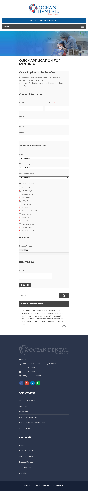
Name (21, 270)
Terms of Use (25, 428)
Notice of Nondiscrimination (32, 423)
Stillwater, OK (27, 217)
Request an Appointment (44, 21)
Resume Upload (25, 246)
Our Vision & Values (28, 401)
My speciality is (26, 164)
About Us (23, 406)
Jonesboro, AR (27, 187)
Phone (22, 116)
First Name (24, 103)
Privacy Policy (25, 412)
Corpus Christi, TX (29, 228)
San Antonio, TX (28, 231)
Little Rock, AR (27, 191)
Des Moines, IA (27, 194)
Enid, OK (25, 201)
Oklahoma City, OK (29, 211)
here (50, 83)
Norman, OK (27, 207)
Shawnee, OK (27, 214)
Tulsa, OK (25, 221)
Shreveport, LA (27, 197)
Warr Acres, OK (28, 224)
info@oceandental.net (32, 376)
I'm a (21, 154)
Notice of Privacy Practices (31, 417)
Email (22, 133)
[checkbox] (20, 187)
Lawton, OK (26, 204)
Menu (6, 26)
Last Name (50, 103)
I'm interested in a (27, 174)
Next (66, 328)
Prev (64, 328)
